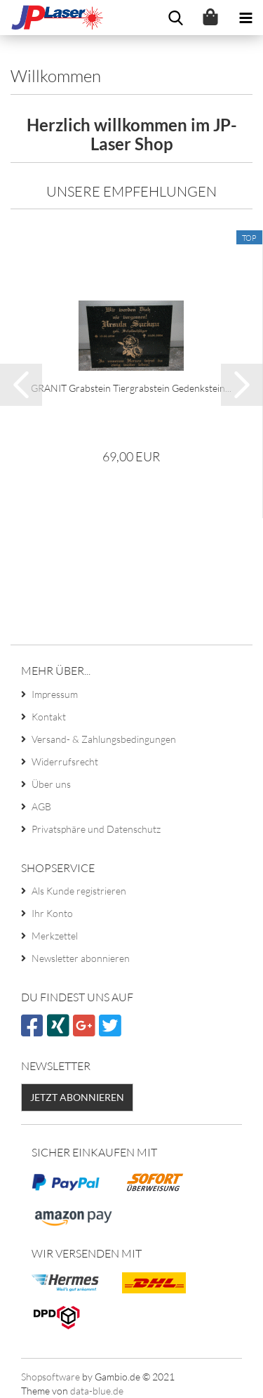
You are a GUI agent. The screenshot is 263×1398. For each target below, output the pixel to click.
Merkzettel (55, 936)
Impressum (55, 694)
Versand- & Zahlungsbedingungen (104, 739)
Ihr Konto (52, 913)
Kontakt (49, 717)
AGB (41, 806)
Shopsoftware (50, 1377)
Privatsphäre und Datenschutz (96, 829)
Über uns (51, 784)
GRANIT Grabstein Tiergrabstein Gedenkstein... (131, 388)
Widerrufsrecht (65, 761)
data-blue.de (96, 1391)
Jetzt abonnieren (77, 1097)
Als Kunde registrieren (79, 891)
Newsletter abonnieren (81, 958)
